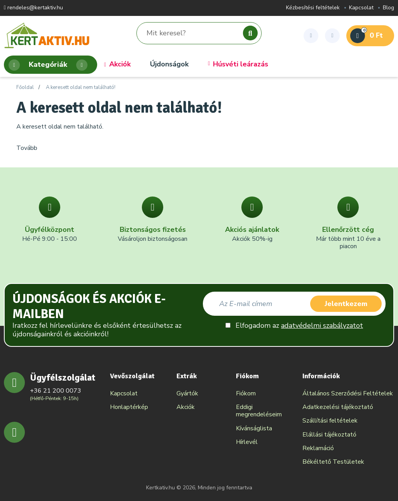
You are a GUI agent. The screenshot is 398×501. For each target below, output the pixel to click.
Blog (388, 8)
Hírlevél (247, 442)
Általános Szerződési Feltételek (347, 393)
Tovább (26, 148)
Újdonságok (169, 64)
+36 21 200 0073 (55, 390)
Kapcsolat (361, 8)
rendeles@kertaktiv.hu (33, 8)
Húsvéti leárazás (238, 64)
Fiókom (246, 393)
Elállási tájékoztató (329, 434)
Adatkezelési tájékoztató (337, 407)
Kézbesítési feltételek (313, 8)
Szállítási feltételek (330, 420)
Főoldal (25, 88)
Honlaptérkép (129, 407)
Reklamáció (318, 448)
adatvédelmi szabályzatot (322, 325)
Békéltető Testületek (333, 462)
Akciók (117, 64)
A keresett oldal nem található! (80, 88)
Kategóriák (48, 65)
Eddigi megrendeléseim (259, 411)
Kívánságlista (254, 428)
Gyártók (187, 393)
